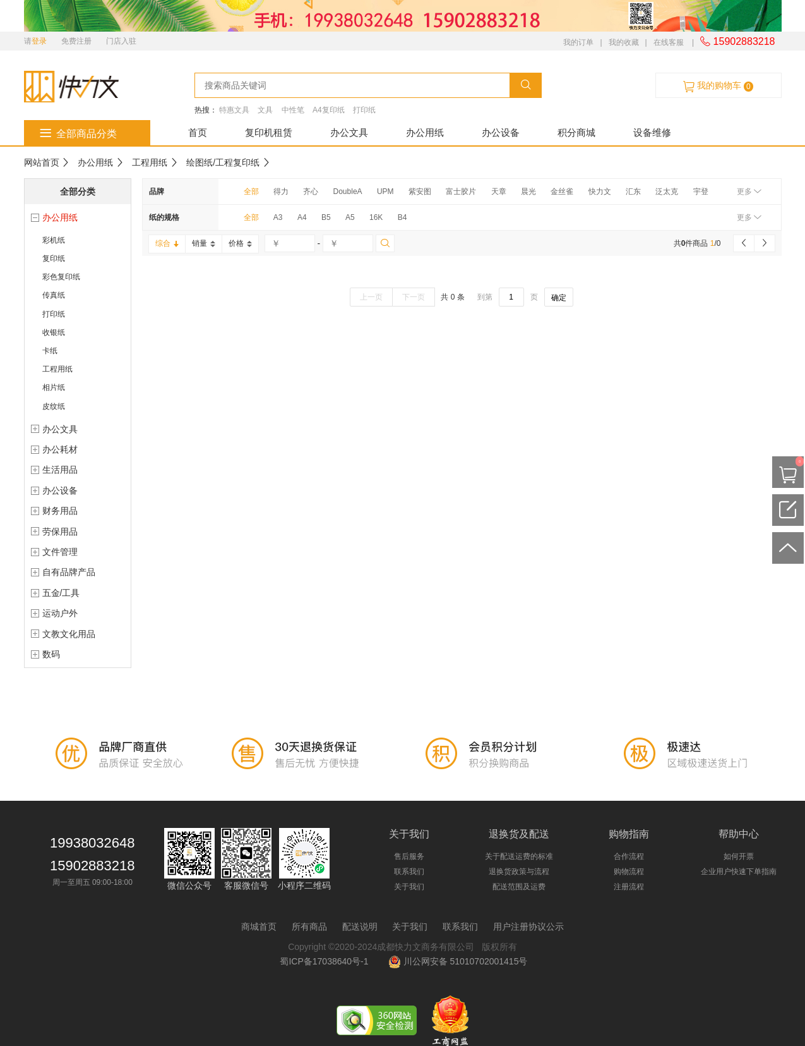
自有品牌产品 (68, 572)
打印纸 (364, 110)
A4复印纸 (329, 110)
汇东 (633, 191)
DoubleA (347, 191)
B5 (326, 217)
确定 (558, 297)
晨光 (528, 191)
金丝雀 (562, 191)
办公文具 (349, 132)
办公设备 (501, 132)
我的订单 (578, 42)
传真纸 (53, 295)
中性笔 (293, 110)
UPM (385, 191)
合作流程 (629, 856)
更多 (749, 191)
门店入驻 (121, 41)
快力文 (599, 191)
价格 (240, 243)
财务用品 (60, 511)
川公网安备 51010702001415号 (458, 961)
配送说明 (360, 926)
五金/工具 (61, 593)
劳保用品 (60, 531)
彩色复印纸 (61, 276)
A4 (302, 217)
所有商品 (309, 926)
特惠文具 (234, 110)
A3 (278, 217)
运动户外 (60, 613)
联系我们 (409, 871)
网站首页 (41, 162)
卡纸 (49, 350)
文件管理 (60, 552)
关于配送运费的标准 (519, 856)
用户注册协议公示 (528, 926)
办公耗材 (60, 449)
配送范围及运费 (519, 886)
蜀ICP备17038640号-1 (326, 961)
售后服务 (409, 856)
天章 (498, 191)
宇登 (700, 191)
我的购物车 (718, 86)
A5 (350, 217)
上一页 (371, 297)
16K (376, 217)
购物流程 (629, 871)
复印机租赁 (268, 132)
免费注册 (76, 41)
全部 (251, 191)
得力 (281, 191)
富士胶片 (461, 191)
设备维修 (652, 132)
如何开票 (739, 856)
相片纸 (53, 387)
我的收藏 (624, 42)
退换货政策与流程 (519, 871)
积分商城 (576, 132)
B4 (402, 217)
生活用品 (60, 470)
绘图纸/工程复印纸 (222, 162)
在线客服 (668, 42)
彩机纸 (53, 240)
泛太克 (666, 191)
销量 (203, 243)
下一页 (413, 297)
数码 (51, 654)
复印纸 (53, 258)
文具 (265, 110)
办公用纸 (425, 132)
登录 (39, 41)
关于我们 (409, 886)
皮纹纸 (53, 406)
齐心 (310, 191)
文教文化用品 (68, 634)
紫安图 (419, 191)
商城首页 (259, 926)
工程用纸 (149, 162)
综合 (167, 243)
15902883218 (737, 41)
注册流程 (629, 886)
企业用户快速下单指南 (739, 871)
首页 (197, 132)
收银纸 (53, 332)
